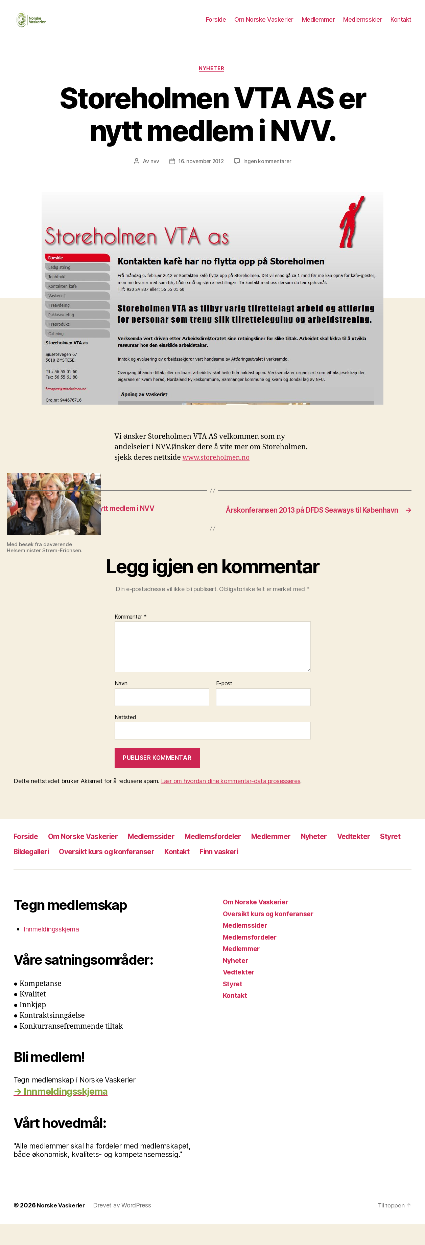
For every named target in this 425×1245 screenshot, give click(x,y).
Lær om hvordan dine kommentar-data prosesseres (231, 801)
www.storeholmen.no (219, 468)
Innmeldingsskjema (56, 949)
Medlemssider (362, 24)
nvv (153, 172)
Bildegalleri (117, 872)
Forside (216, 24)
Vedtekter (33, 872)
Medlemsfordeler (240, 857)
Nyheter (213, 80)
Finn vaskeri (331, 872)
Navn (121, 704)
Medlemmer (318, 24)
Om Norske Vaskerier (263, 24)
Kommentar (131, 637)
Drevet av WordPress (124, 1225)
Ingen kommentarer (268, 172)
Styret (74, 872)
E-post (224, 704)
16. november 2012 (201, 172)
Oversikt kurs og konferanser (203, 872)
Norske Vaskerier (62, 1225)
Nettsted (125, 737)
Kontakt (401, 24)
